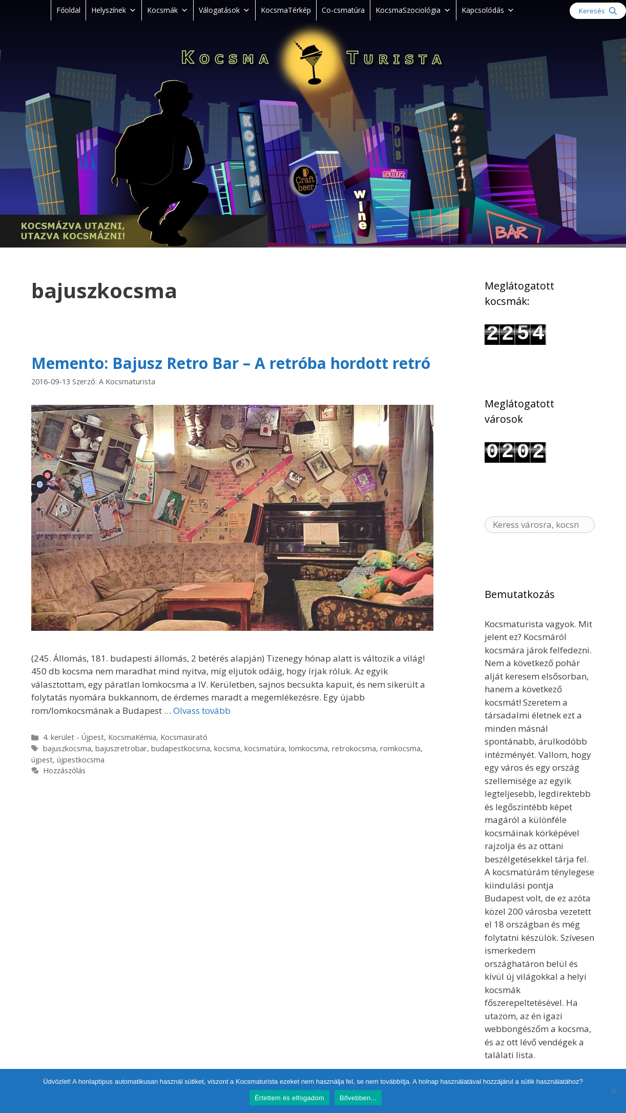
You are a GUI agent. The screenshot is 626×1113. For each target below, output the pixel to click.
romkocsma (400, 748)
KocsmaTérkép (286, 10)
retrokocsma (354, 748)
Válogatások (224, 10)
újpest (42, 760)
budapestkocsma (180, 748)
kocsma (227, 748)
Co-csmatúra (343, 10)
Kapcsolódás (488, 10)
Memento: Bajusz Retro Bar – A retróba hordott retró (230, 363)
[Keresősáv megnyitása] (598, 10)
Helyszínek (113, 10)
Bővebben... (358, 1098)
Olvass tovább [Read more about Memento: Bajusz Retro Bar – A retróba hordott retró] (202, 710)
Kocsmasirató (183, 737)
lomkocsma (308, 748)
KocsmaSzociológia (413, 10)
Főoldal (68, 10)
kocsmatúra (264, 748)
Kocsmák (167, 10)
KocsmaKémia (132, 737)
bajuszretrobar (121, 748)
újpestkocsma (81, 760)
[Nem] (613, 1091)
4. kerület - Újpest (73, 737)
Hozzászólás (64, 770)
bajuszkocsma (67, 748)
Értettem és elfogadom (289, 1098)
